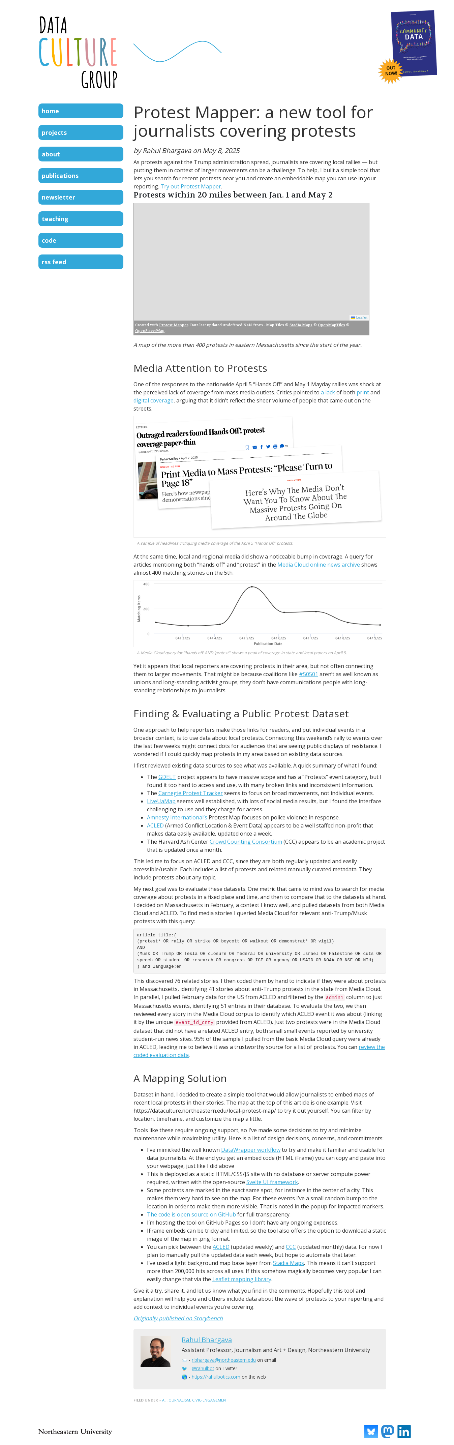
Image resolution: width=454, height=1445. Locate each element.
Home (50, 111)
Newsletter (58, 197)
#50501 (308, 674)
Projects (54, 132)
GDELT (167, 777)
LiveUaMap (161, 801)
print (363, 392)
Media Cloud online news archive (318, 564)
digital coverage (153, 400)
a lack (328, 392)
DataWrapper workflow (250, 1149)
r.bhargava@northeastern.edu (224, 1360)
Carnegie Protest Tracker (190, 793)
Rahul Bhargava (207, 1339)
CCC (291, 1247)
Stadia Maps (288, 1263)
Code (49, 240)
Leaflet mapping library (241, 1279)
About (51, 154)
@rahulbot (203, 1368)
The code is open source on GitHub (191, 1214)
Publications (60, 176)
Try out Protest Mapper (190, 186)
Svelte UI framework (272, 1182)
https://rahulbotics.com (216, 1377)
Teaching (55, 219)
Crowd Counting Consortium (246, 841)
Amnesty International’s (177, 817)
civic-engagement (210, 1400)
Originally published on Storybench (178, 1318)
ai (163, 1400)
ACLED (155, 825)
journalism (179, 1400)
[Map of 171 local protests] (251, 262)
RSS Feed (54, 262)
